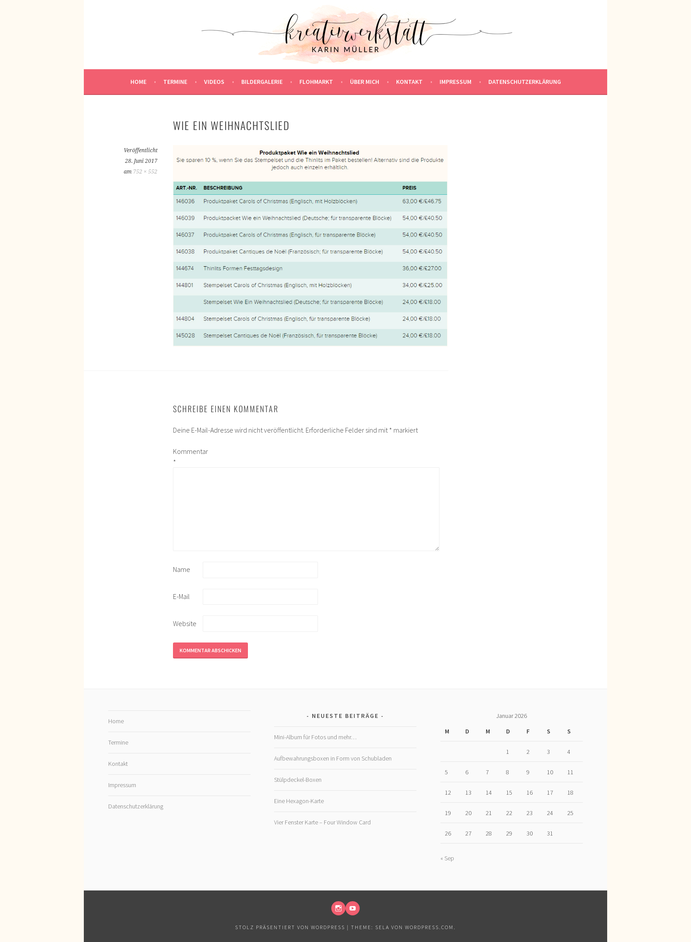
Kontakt (409, 82)
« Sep (447, 858)
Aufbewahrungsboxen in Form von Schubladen (333, 758)
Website (184, 623)
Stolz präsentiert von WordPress (290, 927)
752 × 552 (145, 172)
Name (181, 569)
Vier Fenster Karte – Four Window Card (322, 822)
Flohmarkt (316, 82)
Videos (214, 82)
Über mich (364, 82)
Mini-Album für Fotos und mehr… (315, 737)
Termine (175, 82)
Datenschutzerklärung (524, 82)
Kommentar (187, 456)
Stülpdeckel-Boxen (298, 780)
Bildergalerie (262, 82)
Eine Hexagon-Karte (299, 801)
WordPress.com (429, 927)
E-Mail (181, 596)
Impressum (455, 82)
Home (138, 82)
